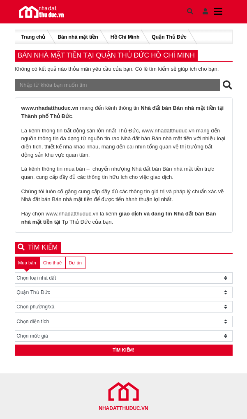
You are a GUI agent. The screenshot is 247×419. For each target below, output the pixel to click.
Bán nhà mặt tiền (78, 37)
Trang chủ (33, 37)
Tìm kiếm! (123, 349)
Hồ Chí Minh (125, 37)
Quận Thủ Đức (169, 37)
